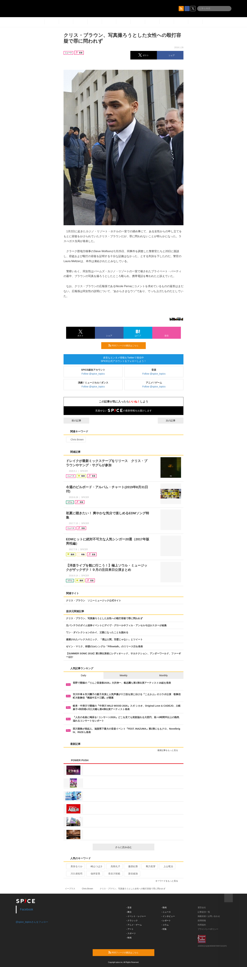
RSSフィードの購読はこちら (125, 345)
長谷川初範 (112, 873)
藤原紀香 (131, 866)
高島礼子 (114, 866)
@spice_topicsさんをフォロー (32, 922)
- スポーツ (131, 933)
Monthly (163, 675)
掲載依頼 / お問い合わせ (209, 916)
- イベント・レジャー (136, 916)
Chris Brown (76, 439)
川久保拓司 (75, 873)
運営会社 (202, 907)
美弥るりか (75, 866)
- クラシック (132, 920)
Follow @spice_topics (93, 373)
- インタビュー (168, 916)
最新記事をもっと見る (169, 750)
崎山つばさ (95, 866)
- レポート (166, 920)
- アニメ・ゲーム (134, 925)
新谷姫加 (131, 873)
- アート (130, 929)
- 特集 (164, 929)
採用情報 (202, 920)
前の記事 (73, 420)
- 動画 (164, 907)
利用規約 (202, 925)
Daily (83, 675)
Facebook (26, 909)
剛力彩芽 (149, 866)
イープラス (70, 888)
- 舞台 (129, 912)
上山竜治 (166, 866)
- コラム (165, 925)
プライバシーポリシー (208, 929)
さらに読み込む (133, 847)
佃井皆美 (94, 873)
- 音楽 (129, 907)
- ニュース (166, 912)
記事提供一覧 (204, 912)
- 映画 (129, 937)
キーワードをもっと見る (168, 881)
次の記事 (174, 420)
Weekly (123, 675)
